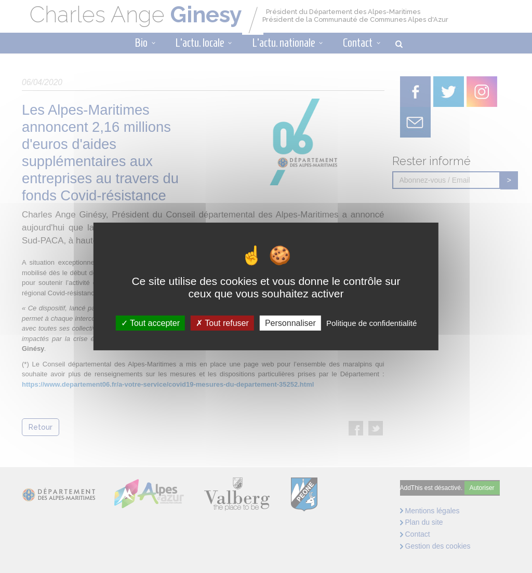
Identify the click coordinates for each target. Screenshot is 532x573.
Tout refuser (222, 323)
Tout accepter (150, 323)
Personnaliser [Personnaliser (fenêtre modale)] (290, 323)
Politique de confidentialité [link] (371, 323)
